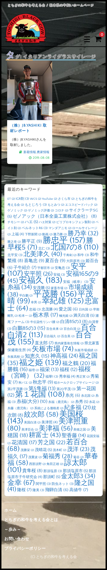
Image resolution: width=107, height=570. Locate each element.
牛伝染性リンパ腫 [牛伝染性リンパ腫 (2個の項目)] (44, 322)
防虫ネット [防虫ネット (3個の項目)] (63, 484)
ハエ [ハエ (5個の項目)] (31, 222)
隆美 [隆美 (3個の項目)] (38, 490)
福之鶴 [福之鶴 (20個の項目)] (76, 363)
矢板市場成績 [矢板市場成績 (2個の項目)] (85, 350)
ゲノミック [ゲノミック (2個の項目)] (17, 210)
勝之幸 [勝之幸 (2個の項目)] (14, 242)
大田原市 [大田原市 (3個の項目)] (75, 261)
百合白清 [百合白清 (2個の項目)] (72, 329)
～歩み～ (12, 529)
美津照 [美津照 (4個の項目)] (49, 422)
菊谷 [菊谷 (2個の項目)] (78, 457)
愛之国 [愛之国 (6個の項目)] (68, 309)
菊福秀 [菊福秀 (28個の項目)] (57, 456)
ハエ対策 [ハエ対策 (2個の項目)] (47, 222)
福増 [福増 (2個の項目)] (34, 370)
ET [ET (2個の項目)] (11, 199)
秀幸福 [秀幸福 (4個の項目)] (67, 376)
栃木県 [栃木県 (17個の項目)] (45, 315)
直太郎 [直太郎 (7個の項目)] (44, 343)
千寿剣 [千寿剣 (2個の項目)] (69, 255)
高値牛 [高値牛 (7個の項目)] (78, 489)
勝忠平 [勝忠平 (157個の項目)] (64, 240)
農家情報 (42, 150)
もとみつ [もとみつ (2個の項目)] (56, 205)
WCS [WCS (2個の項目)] (35, 199)
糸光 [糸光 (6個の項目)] (72, 395)
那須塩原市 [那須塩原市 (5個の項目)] (75, 471)
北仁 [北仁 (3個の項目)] (44, 248)
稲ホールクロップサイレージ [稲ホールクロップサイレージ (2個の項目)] (76, 382)
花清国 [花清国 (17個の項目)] (24, 443)
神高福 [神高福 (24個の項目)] (64, 356)
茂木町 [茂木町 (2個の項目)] (59, 450)
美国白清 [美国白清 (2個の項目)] (32, 422)
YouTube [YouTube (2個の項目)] (49, 199)
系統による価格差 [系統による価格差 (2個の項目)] (48, 408)
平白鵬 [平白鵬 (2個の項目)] (26, 295)
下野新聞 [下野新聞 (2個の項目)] (33, 234)
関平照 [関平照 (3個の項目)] (43, 484)
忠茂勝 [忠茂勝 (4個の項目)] (50, 309)
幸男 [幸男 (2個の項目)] (36, 302)
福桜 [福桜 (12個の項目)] (68, 369)
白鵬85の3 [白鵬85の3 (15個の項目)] (28, 328)
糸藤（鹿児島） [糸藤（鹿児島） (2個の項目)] (20, 408)
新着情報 (30, 150)
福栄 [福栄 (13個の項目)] (49, 370)
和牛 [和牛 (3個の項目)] (83, 255)
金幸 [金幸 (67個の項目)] (21, 483)
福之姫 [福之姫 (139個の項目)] (40, 362)
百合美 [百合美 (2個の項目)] (67, 336)
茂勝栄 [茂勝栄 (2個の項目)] (27, 450)
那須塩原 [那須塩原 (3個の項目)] (52, 471)
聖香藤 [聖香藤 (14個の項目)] (74, 436)
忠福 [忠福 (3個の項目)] (35, 309)
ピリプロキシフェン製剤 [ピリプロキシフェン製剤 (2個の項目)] (75, 222)
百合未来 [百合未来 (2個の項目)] (54, 329)
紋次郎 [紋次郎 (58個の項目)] (41, 414)
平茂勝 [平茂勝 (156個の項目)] (55, 294)
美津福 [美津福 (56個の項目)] (55, 428)
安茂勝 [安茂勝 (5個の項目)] (41, 288)
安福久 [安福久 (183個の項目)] (40, 280)
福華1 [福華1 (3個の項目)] (51, 376)
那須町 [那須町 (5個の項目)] (51, 477)
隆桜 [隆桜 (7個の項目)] (24, 489)
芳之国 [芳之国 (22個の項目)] (51, 442)
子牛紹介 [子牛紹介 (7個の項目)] (25, 267)
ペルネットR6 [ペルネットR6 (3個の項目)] (35, 228)
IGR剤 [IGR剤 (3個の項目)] (22, 199)
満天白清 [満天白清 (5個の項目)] (83, 315)
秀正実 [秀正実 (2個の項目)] (83, 376)
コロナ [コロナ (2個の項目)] (61, 210)
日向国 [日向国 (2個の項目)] (85, 309)
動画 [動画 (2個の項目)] (47, 234)
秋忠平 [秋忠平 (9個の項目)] (43, 382)
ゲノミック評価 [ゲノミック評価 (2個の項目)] (41, 210)
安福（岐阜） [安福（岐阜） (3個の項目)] (75, 282)
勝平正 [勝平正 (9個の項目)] (32, 241)
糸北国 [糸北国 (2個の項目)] (87, 396)
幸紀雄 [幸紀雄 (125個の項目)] (63, 301)
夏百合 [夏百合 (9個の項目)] (55, 260)
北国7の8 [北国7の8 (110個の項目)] (74, 247)
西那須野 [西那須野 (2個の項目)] (37, 464)
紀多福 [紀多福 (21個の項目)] (77, 407)
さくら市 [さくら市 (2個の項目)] (66, 199)
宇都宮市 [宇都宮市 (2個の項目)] (45, 268)
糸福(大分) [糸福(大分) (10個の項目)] (32, 401)
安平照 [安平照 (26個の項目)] (38, 274)
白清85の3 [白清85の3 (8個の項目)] (74, 321)
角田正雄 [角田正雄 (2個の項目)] (55, 464)
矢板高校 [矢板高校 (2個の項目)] (15, 357)
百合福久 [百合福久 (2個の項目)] (52, 336)
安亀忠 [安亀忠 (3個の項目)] (62, 268)
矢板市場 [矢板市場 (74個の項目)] (53, 349)
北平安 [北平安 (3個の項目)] (15, 255)
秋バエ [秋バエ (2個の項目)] (25, 382)
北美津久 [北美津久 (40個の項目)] (42, 254)
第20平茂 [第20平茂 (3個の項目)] (66, 389)
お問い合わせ (16, 539)
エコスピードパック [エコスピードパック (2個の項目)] (81, 205)
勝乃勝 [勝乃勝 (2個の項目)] (60, 234)
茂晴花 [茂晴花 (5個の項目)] (43, 450)
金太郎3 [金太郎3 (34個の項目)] (78, 476)
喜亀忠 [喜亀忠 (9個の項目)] (34, 260)
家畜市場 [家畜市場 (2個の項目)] (59, 288)
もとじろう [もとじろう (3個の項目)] (36, 205)
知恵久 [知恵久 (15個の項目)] (37, 356)
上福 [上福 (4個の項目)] (17, 234)
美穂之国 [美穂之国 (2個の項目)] (81, 429)
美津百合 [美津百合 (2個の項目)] (29, 429)
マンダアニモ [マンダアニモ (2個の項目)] (60, 228)
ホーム (10, 510)
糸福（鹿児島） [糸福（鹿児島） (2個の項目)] (61, 402)
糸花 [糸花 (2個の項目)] (94, 402)
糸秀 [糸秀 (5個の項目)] (81, 402)
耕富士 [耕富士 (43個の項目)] (45, 435)
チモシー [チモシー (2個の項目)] (15, 222)
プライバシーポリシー (25, 548)
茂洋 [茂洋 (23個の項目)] (78, 449)
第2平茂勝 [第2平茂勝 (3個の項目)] (17, 389)
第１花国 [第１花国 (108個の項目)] (39, 394)
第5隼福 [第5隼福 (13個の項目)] (42, 389)
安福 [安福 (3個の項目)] (59, 275)
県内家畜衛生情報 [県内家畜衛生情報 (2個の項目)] (69, 343)
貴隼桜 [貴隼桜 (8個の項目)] (32, 470)
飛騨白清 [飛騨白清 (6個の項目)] (56, 490)
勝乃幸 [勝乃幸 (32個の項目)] (83, 233)
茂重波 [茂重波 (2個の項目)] (35, 457)
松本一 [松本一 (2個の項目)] (25, 316)
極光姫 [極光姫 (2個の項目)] (65, 316)
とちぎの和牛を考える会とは (31, 520)
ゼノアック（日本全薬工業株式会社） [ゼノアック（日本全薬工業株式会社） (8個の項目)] (55, 216)
